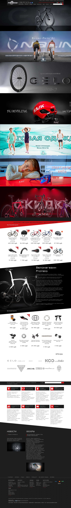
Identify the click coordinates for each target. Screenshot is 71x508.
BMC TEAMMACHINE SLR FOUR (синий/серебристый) (47, 239)
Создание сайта (10, 500)
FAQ (45, 502)
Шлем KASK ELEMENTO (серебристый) (58, 238)
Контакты (55, 0)
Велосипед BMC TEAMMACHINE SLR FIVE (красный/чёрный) (35, 239)
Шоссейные (10, 482)
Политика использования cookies (52, 502)
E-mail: (42, 382)
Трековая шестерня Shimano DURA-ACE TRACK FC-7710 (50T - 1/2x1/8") (47, 324)
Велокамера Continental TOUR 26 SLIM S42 (13, 323)
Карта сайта (16, 502)
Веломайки (32, 482)
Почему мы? (47, 0)
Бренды (47, 4)
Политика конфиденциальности (23, 502)
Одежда (30, 4)
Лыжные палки (11, 492)
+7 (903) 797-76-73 (48, 304)
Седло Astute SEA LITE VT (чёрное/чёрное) (47, 256)
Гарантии (42, 502)
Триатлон (31, 485)
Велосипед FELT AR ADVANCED (58, 255)
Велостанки (45, 486)
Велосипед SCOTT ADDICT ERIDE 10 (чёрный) (12, 239)
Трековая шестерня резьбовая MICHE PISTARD (24, 341)
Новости (43, 0)
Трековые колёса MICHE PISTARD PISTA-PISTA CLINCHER (35, 323)
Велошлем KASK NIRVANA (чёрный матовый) (24, 239)
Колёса (19, 484)
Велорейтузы (32, 486)
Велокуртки (32, 484)
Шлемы (44, 483)
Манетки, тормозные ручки (23, 486)
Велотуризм (38, 485)
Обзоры (41, 0)
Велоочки (45, 484)
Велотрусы (32, 483)
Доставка (51, 0)
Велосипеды (21, 4)
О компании (10, 477)
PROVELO (12, 3)
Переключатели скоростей (23, 485)
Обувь (35, 4)
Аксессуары (39, 4)
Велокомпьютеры (46, 485)
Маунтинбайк (38, 483)
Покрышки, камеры (21, 482)
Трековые (10, 485)
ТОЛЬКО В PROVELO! (13, 434)
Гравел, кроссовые (12, 483)
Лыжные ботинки (11, 494)
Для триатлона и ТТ (12, 484)
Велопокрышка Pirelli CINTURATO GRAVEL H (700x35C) (24, 256)
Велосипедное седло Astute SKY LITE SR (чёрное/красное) (24, 324)
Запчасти (26, 4)
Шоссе (37, 482)
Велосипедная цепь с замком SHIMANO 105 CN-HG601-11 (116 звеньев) (47, 342)
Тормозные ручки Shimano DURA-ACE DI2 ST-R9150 (58, 323)
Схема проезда (10, 502)
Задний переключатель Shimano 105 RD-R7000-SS (13, 342)
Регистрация (61, 0)
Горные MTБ (10, 486)
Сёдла (19, 483)
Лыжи (44, 4)
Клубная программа (37, 502)
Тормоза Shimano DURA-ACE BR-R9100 (35, 341)
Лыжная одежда (11, 493)
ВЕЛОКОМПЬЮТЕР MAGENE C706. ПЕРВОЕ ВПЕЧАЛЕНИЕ (35, 435)
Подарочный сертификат (47, 482)
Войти (58, 0)
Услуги (51, 4)
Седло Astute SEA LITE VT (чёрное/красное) (35, 256)
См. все (9, 487)
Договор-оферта (31, 502)
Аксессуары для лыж (12, 490)
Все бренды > (57, 378)
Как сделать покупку (43, 477)
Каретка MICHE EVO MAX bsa (58, 341)
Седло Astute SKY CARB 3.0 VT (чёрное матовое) (12, 256)
